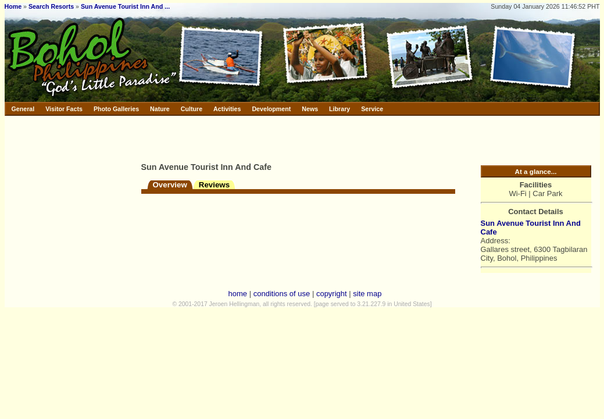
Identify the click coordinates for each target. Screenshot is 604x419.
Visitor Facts (64, 108)
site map (367, 293)
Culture (191, 108)
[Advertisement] (277, 136)
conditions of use (281, 293)
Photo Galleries (116, 108)
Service (372, 108)
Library (339, 108)
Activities (227, 108)
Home (13, 6)
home (238, 293)
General (23, 108)
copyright (331, 293)
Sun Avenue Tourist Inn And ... (125, 6)
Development (271, 108)
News (310, 108)
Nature (160, 108)
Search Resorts (51, 6)
